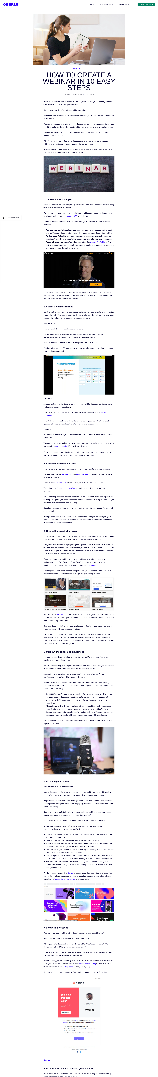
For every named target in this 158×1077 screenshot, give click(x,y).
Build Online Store (146, 4)
